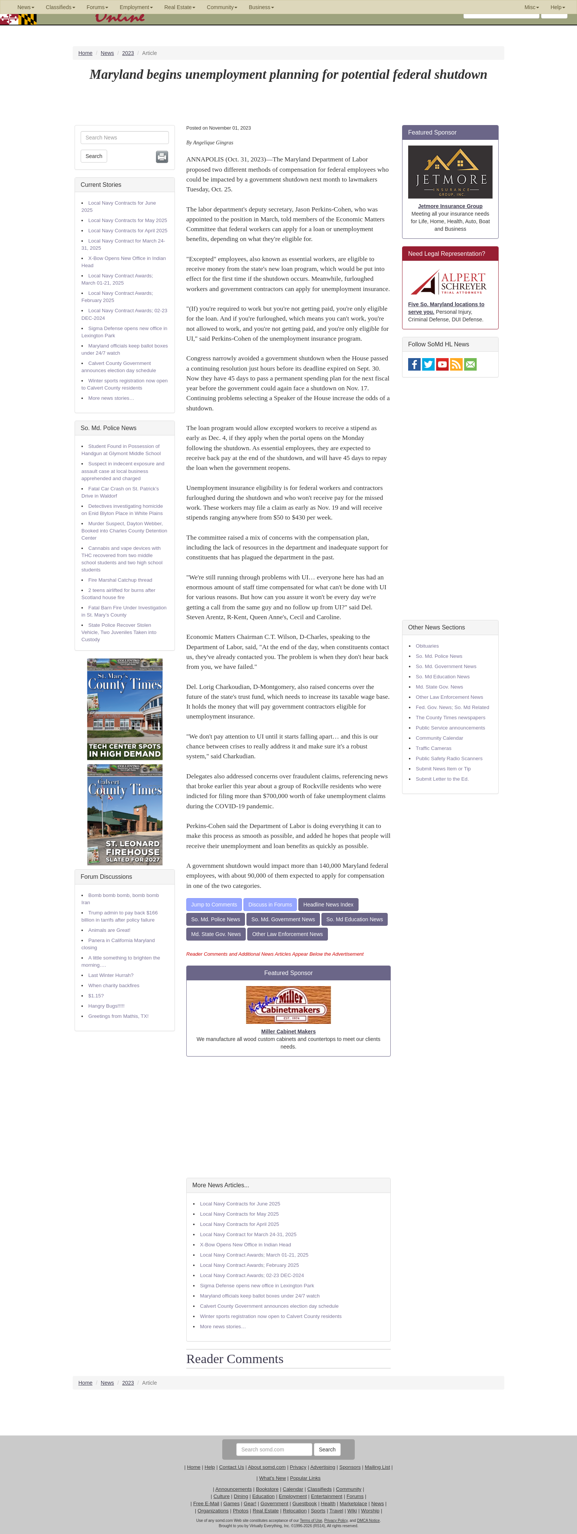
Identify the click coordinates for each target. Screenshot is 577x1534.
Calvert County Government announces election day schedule (269, 1306)
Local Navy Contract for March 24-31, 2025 (248, 1234)
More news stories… (111, 398)
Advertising (322, 1467)
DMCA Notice (368, 1520)
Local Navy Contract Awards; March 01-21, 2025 (254, 1255)
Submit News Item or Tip (443, 769)
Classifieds (319, 1489)
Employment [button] (136, 7)
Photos (241, 1511)
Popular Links (305, 1478)
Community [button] (222, 7)
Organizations (213, 1511)
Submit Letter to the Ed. (442, 779)
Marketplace (353, 1503)
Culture (222, 1496)
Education (263, 1496)
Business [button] (261, 7)
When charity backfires (113, 985)
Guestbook (304, 1503)
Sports (318, 1511)
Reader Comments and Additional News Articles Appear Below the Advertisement (274, 954)
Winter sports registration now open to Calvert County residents (271, 1316)
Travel (336, 1511)
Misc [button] (531, 7)
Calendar (293, 1489)
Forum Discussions (106, 876)
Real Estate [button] (179, 7)
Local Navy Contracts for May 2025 (127, 220)
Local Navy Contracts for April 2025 (127, 230)
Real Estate (266, 1511)
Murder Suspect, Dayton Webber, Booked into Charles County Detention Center (124, 531)
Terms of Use (311, 1520)
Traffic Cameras (433, 748)
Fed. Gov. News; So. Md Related (452, 707)
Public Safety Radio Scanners (449, 758)
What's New (272, 1478)
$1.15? (96, 996)
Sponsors (349, 1467)
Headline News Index (328, 905)
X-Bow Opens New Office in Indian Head (245, 1245)
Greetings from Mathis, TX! (118, 1016)
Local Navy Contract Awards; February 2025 (249, 1265)
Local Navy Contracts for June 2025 (240, 1204)
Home (194, 1467)
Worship (370, 1511)
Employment (293, 1496)
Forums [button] (97, 7)
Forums (354, 1496)
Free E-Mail (206, 1503)
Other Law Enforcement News (287, 934)
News (377, 1503)
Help (209, 1467)
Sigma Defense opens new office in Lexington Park (257, 1285)
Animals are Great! (109, 930)
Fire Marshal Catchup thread (120, 580)
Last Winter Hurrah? (110, 975)
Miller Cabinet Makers (288, 1031)
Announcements (233, 1489)
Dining (241, 1496)
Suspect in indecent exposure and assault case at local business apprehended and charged (122, 471)
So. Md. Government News (283, 919)
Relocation (295, 1511)
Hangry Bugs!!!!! (106, 1006)
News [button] (25, 7)
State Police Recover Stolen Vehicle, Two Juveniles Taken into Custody (118, 632)
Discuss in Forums (270, 905)
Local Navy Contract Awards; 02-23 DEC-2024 (252, 1275)
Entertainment (326, 1496)
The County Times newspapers (450, 717)
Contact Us (231, 1467)
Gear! (250, 1503)
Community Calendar (439, 738)
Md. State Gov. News (216, 934)
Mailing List (377, 1467)
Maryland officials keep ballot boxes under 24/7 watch (260, 1296)
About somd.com (267, 1467)
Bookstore (267, 1489)
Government (274, 1503)
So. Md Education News (354, 919)
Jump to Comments (214, 905)
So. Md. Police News (109, 428)
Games (231, 1503)
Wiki (352, 1511)
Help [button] (557, 7)
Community (348, 1489)
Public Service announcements (450, 728)
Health (328, 1503)
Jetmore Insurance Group (450, 206)
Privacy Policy (336, 1520)
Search (94, 156)
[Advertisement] (288, 1117)
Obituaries (427, 646)
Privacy (298, 1467)
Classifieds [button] (60, 7)
